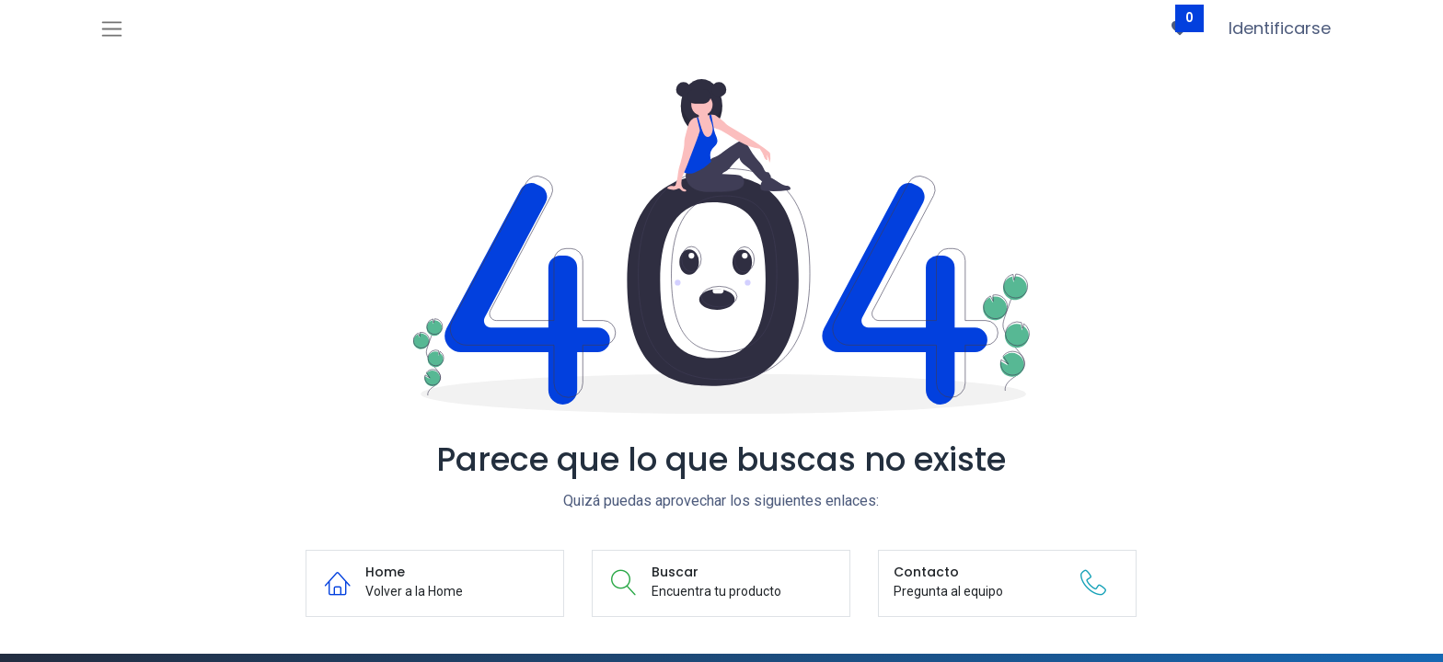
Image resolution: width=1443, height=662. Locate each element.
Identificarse (1280, 28)
